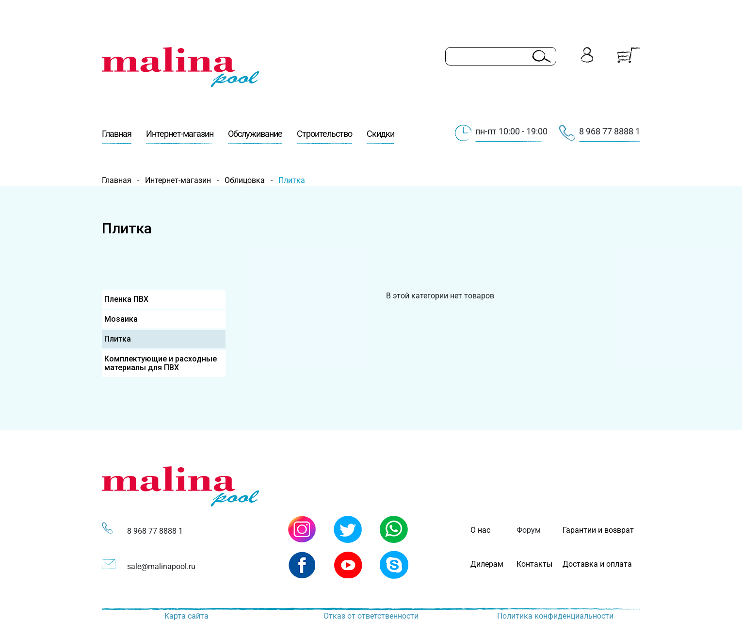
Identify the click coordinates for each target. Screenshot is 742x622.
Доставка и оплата (597, 564)
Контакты (534, 564)
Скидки (380, 136)
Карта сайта (186, 616)
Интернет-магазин (179, 136)
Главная (116, 136)
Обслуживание (255, 136)
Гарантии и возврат (598, 530)
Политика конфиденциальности (555, 616)
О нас (480, 530)
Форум (528, 530)
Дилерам (486, 564)
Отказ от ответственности (371, 616)
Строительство (324, 136)
